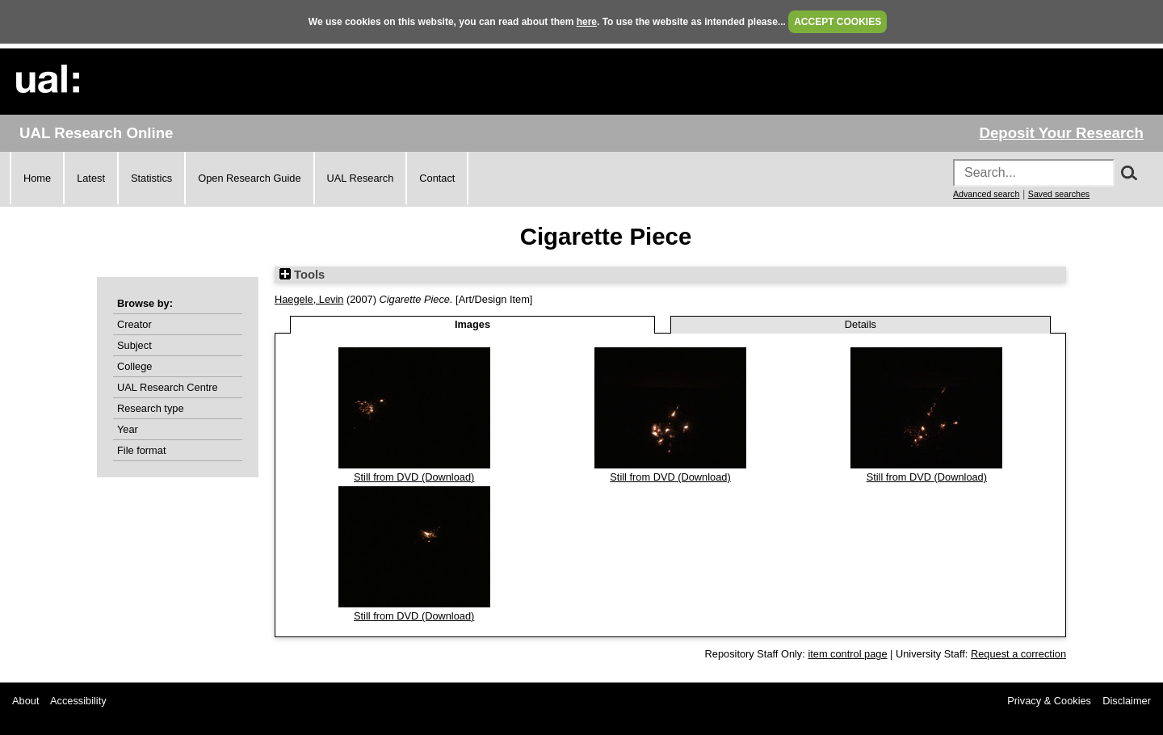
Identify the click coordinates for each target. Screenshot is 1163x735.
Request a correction (1018, 654)
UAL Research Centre (167, 387)
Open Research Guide (249, 178)
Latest (91, 178)
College (134, 366)
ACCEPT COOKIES (837, 21)
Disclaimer (1126, 701)
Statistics (151, 178)
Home (37, 178)
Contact (437, 178)
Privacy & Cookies (1049, 701)
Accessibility (78, 701)
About (25, 701)
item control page (847, 654)
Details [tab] (860, 324)
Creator (134, 324)
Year (127, 429)
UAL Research (360, 178)
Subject (134, 345)
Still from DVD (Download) (414, 477)
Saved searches (1059, 194)
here (587, 21)
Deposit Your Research (1061, 132)
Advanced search (986, 194)
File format (141, 450)
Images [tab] (472, 324)
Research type (150, 408)
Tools (302, 274)
